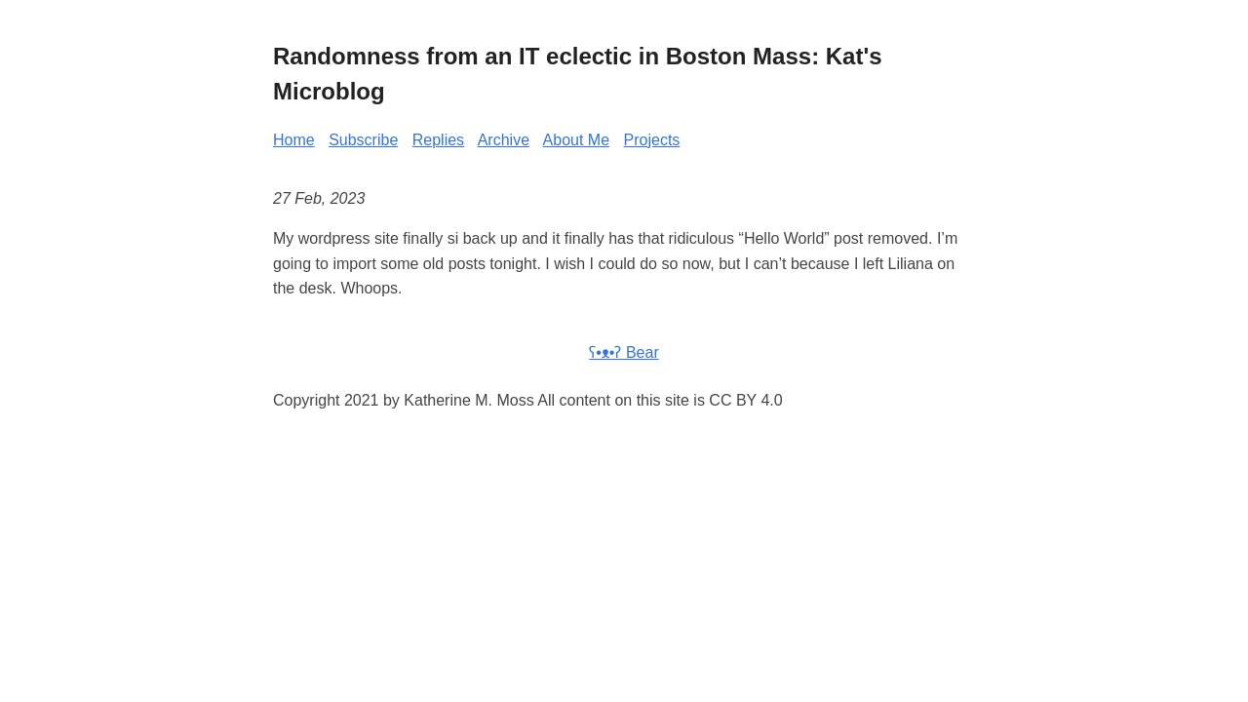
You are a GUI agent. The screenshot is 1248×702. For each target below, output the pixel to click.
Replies (438, 140)
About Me (576, 140)
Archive (503, 140)
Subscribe (363, 140)
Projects (652, 140)
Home (294, 140)
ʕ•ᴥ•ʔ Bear (623, 352)
